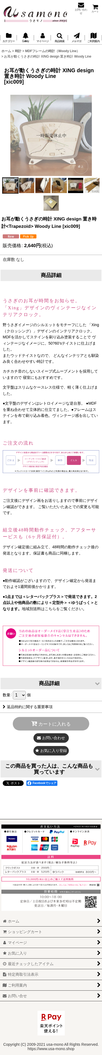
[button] (59, 37)
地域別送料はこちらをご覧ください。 (54, 609)
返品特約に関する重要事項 (27, 707)
